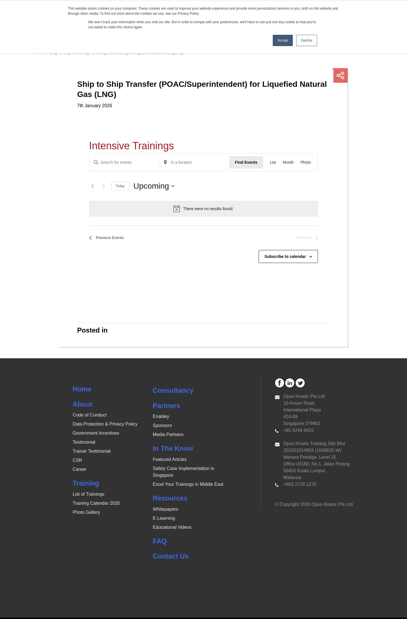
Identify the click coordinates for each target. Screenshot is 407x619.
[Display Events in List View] (273, 162)
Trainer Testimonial (92, 452)
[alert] (203, 209)
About (82, 405)
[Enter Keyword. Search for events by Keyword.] (124, 162)
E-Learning (164, 519)
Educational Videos (172, 528)
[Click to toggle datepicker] (153, 186)
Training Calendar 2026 (96, 504)
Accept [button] (283, 40)
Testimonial (84, 443)
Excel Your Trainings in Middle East (188, 486)
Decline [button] (306, 40)
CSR (77, 462)
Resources (170, 500)
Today (120, 186)
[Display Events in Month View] (288, 162)
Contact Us (171, 558)
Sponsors (162, 427)
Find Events (246, 162)
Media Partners (168, 436)
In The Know (173, 450)
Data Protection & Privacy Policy (105, 425)
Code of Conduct (90, 416)
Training (86, 485)
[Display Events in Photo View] (305, 162)
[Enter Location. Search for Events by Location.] (194, 162)
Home (82, 390)
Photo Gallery (86, 514)
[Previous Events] (92, 186)
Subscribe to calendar (285, 258)
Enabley (161, 418)
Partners (166, 407)
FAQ (160, 542)
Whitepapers (165, 510)
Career (79, 471)
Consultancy (173, 392)
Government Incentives (96, 434)
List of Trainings (88, 495)
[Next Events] (103, 186)
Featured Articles (170, 461)
